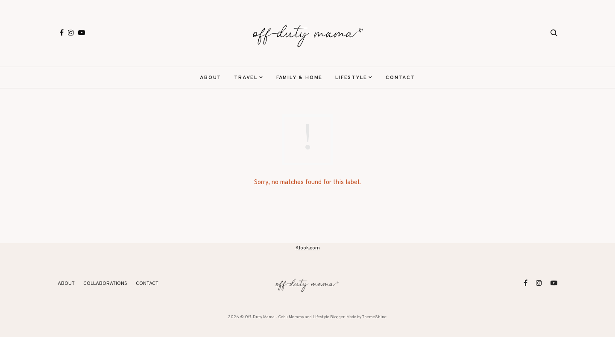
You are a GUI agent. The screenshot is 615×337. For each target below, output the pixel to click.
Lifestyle (351, 77)
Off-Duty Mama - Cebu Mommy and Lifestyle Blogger (295, 317)
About (210, 77)
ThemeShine (374, 317)
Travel (246, 77)
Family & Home (299, 77)
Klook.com (308, 248)
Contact (400, 77)
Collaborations (105, 283)
